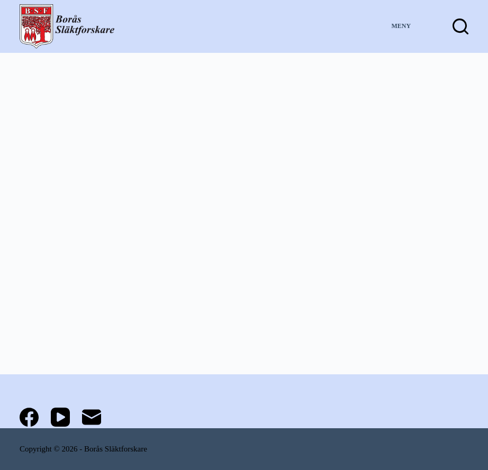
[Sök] (460, 26)
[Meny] (410, 27)
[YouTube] (60, 417)
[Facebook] (29, 417)
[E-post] (91, 417)
